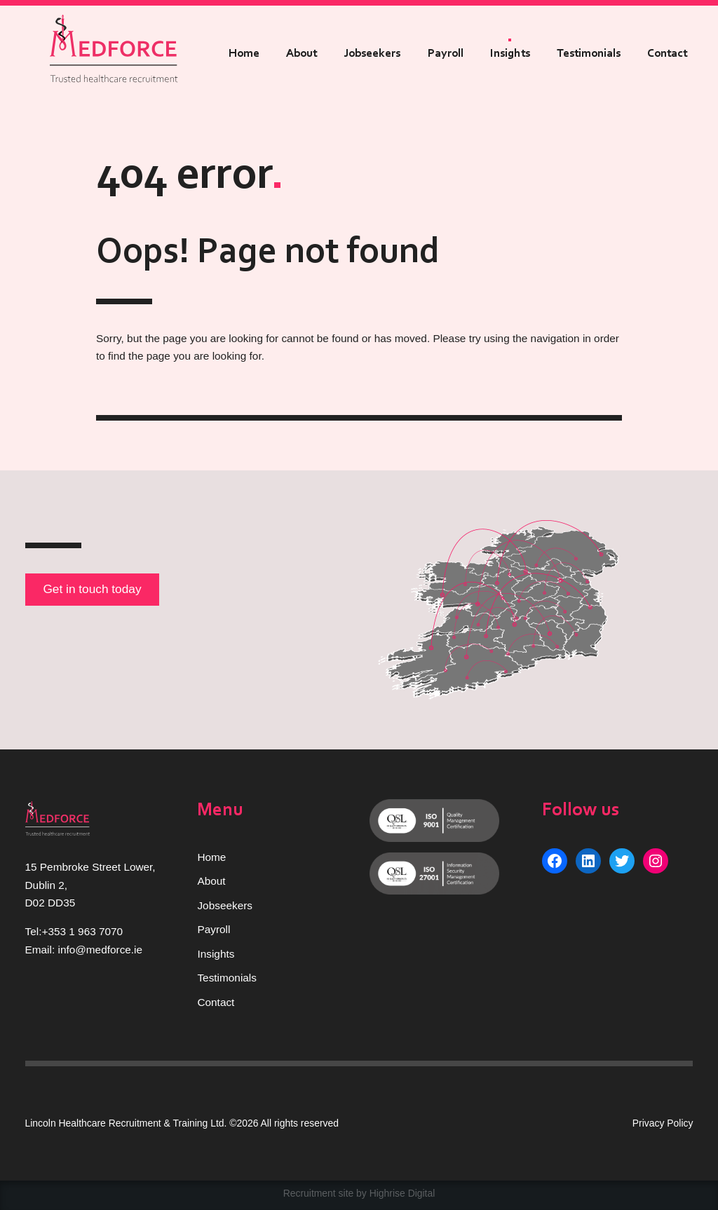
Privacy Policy (662, 1123)
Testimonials (589, 54)
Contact (667, 54)
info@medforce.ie (99, 950)
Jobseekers (372, 54)
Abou (209, 881)
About (301, 54)
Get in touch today (92, 589)
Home (244, 54)
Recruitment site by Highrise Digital (359, 1193)
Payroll (445, 54)
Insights (510, 54)
